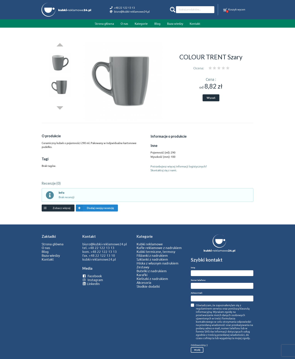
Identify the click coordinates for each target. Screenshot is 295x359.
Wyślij (197, 350)
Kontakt (195, 23)
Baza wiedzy (175, 23)
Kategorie (141, 23)
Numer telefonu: (198, 280)
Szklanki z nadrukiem (152, 259)
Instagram (92, 280)
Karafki (142, 275)
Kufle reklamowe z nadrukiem (159, 248)
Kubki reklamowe (150, 244)
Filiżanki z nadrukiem (152, 255)
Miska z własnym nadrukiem (157, 263)
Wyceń (211, 97)
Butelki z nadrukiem (152, 271)
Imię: (193, 267)
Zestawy (143, 267)
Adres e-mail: (196, 292)
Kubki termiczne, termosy (156, 251)
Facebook (92, 276)
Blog (157, 23)
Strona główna (104, 23)
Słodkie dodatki (148, 286)
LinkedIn (91, 284)
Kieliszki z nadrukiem (152, 279)
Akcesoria (144, 282)
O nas (124, 23)
